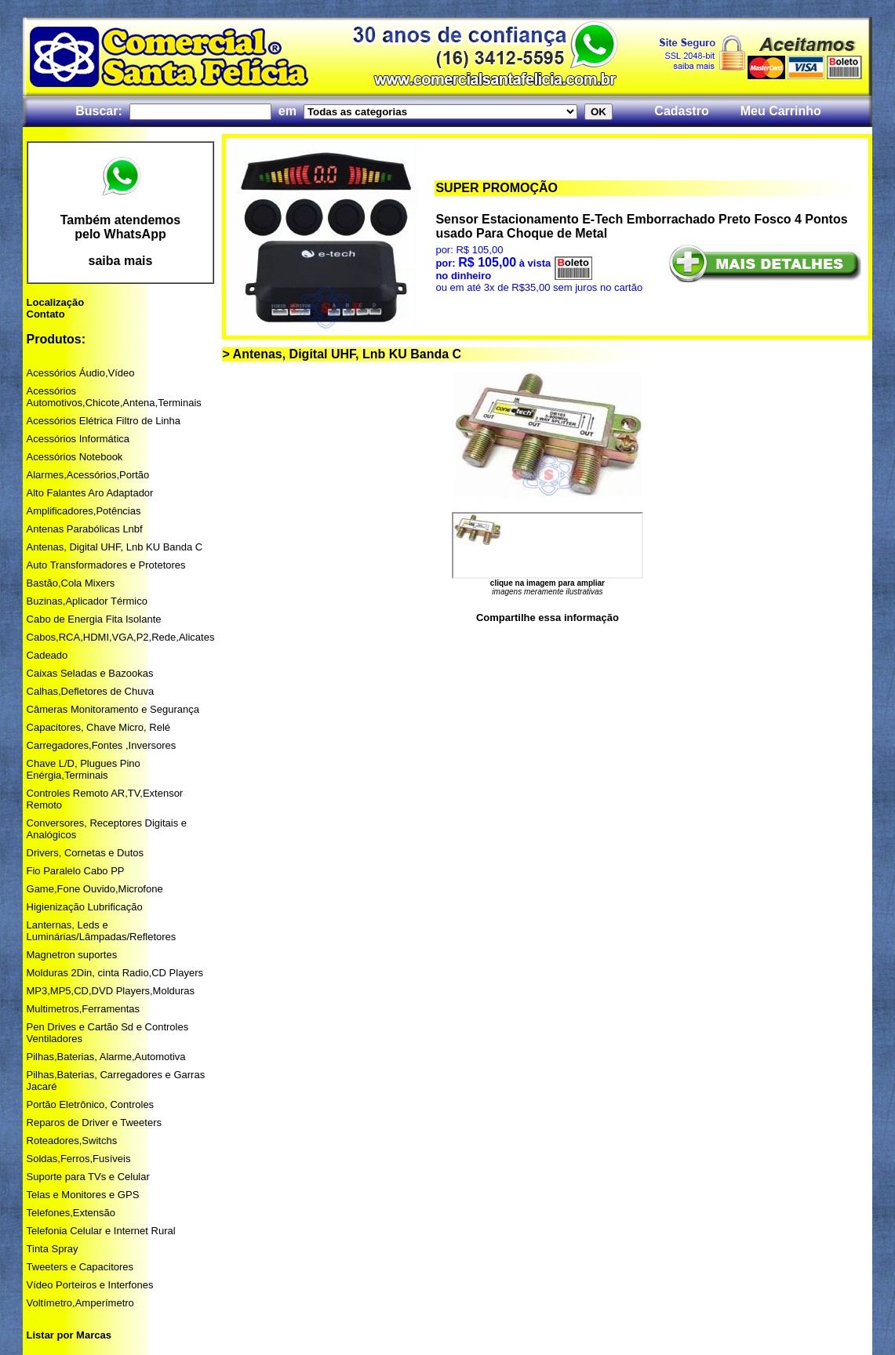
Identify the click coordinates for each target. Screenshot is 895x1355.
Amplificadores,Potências (84, 511)
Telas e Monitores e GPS (83, 1195)
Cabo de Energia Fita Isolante (94, 619)
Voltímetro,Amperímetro (80, 1303)
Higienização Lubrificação (85, 907)
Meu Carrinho (780, 111)
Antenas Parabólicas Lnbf (85, 529)
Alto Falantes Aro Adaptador (90, 493)
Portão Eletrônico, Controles (91, 1104)
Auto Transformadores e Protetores (106, 565)
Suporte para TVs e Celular (88, 1176)
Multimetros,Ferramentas (83, 1009)
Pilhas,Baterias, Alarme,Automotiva (106, 1057)
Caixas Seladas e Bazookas (90, 673)
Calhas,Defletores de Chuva (91, 691)
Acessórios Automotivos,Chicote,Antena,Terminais (114, 397)
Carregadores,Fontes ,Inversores (101, 745)
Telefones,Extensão (71, 1213)
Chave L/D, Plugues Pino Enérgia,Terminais (83, 769)
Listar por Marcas (69, 1335)
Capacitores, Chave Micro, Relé (99, 727)
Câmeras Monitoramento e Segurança (113, 709)
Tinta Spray (52, 1249)
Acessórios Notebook (75, 457)
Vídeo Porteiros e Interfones (90, 1285)
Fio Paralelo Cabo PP (76, 871)
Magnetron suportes (72, 955)
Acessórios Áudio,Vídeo (81, 373)
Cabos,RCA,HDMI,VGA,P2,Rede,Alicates (121, 637)
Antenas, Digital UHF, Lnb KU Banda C (115, 547)
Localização (56, 302)
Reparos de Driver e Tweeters (94, 1122)
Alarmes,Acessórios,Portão (88, 475)
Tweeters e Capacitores (80, 1267)
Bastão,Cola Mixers (71, 583)
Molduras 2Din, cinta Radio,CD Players (115, 973)
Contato (46, 314)
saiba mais (121, 260)
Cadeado (47, 655)
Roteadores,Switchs (72, 1140)
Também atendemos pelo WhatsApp (120, 227)
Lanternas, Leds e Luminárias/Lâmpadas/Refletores (101, 931)
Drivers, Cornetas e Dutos (85, 853)
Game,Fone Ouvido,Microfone (95, 889)
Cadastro (681, 111)
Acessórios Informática (78, 439)
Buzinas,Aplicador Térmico (87, 601)
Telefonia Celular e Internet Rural (101, 1231)
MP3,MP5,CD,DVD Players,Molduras (111, 991)
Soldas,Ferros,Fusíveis (79, 1158)
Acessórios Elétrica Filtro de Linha (104, 421)
